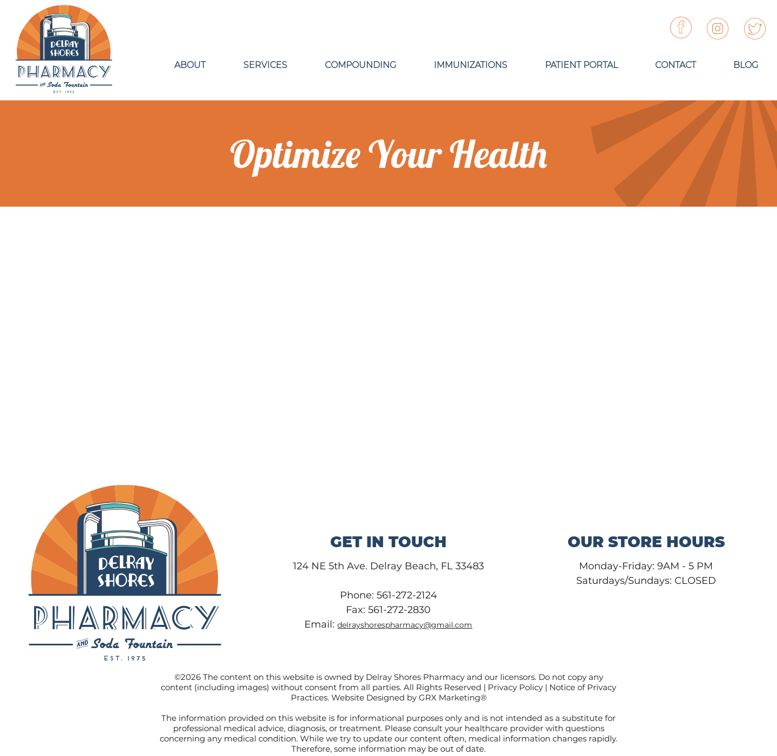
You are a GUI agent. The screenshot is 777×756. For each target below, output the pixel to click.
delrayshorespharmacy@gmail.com (404, 625)
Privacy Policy (515, 687)
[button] (581, 65)
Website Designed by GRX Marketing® (409, 697)
